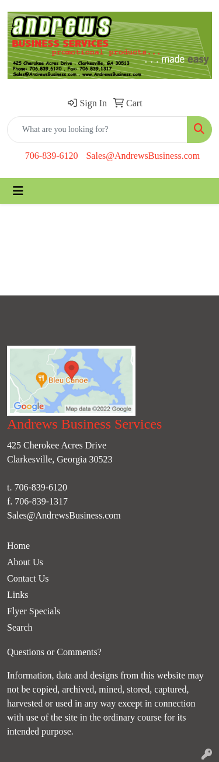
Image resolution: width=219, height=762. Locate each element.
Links (17, 595)
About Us (25, 562)
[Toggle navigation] (18, 191)
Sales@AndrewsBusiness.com (143, 156)
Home (18, 546)
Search (20, 627)
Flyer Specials (33, 611)
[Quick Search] (97, 129)
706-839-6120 (51, 156)
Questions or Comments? (54, 652)
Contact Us (28, 578)
